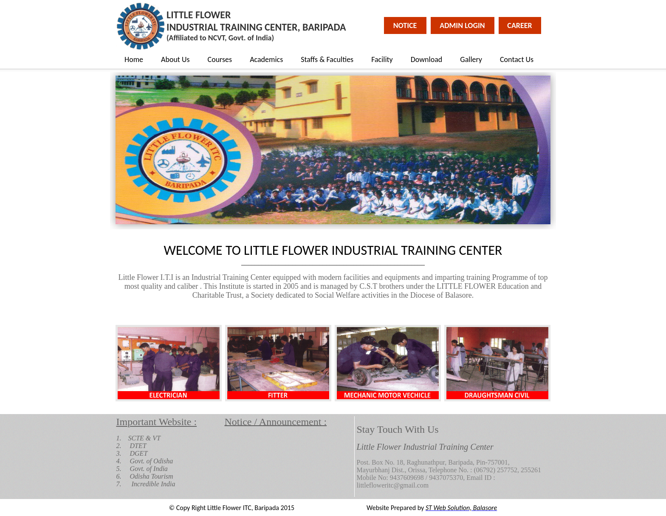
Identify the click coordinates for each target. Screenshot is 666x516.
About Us (175, 59)
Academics (266, 59)
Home (133, 59)
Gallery (471, 59)
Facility (382, 59)
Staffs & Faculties (327, 59)
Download (427, 59)
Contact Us (516, 59)
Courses (220, 59)
